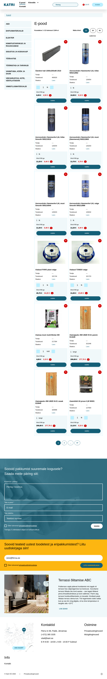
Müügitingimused (91, 634)
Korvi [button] (51, 101)
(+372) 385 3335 (48, 634)
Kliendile (32, 3)
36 (99, 30)
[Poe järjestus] (96, 36)
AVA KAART (18, 648)
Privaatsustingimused (93, 631)
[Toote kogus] (43, 87)
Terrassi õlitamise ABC (74, 580)
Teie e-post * (9, 502)
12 (86, 30)
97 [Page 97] (77, 443)
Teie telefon (8, 513)
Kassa (97, 4)
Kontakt (22, 6)
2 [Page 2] (64, 443)
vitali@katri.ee (47, 638)
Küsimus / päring (10, 482)
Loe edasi (63, 609)
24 (93, 30)
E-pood (22, 3)
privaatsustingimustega (28, 526)
